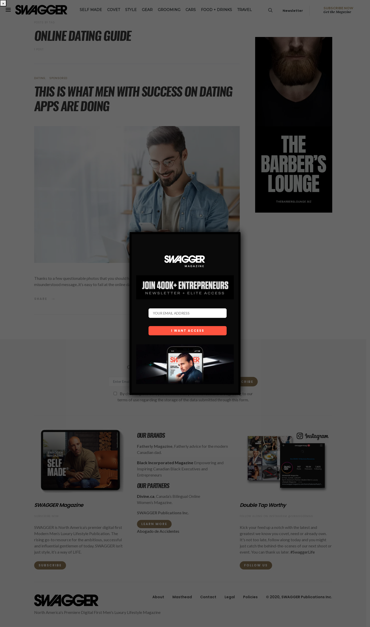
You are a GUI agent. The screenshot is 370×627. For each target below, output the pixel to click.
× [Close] (3, 3)
